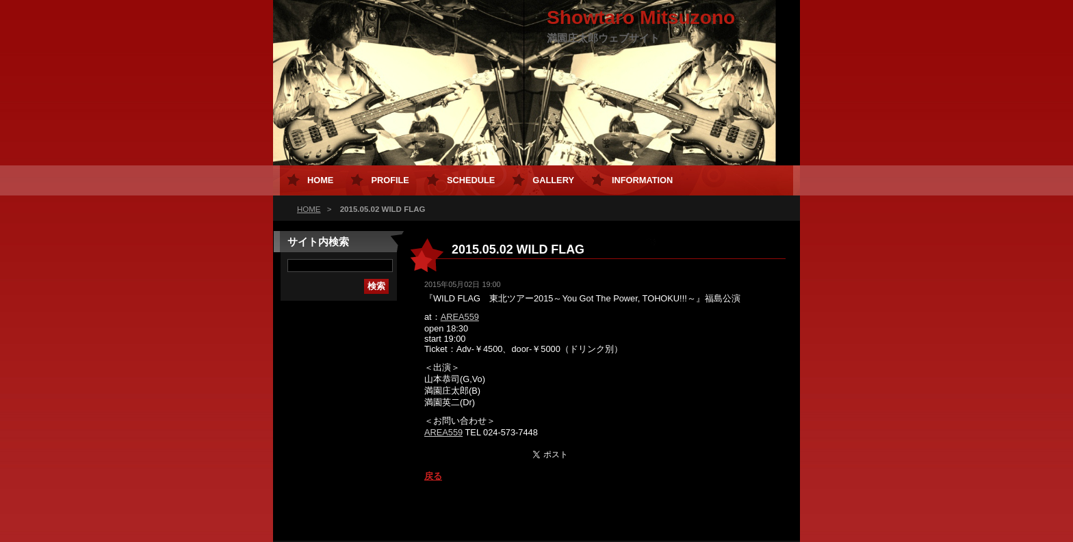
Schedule (471, 180)
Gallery (553, 180)
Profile (390, 180)
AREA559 (460, 317)
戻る (433, 476)
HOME (309, 209)
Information (642, 180)
